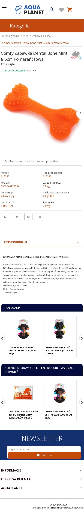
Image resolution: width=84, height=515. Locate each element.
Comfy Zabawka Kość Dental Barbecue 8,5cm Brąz (22, 350)
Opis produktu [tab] (15, 242)
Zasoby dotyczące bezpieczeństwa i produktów (31, 161)
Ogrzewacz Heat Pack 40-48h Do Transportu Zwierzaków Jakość (23, 414)
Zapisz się (45, 455)
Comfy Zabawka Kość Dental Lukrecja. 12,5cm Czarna (59, 350)
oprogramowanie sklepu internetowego (53, 507)
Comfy (46, 206)
